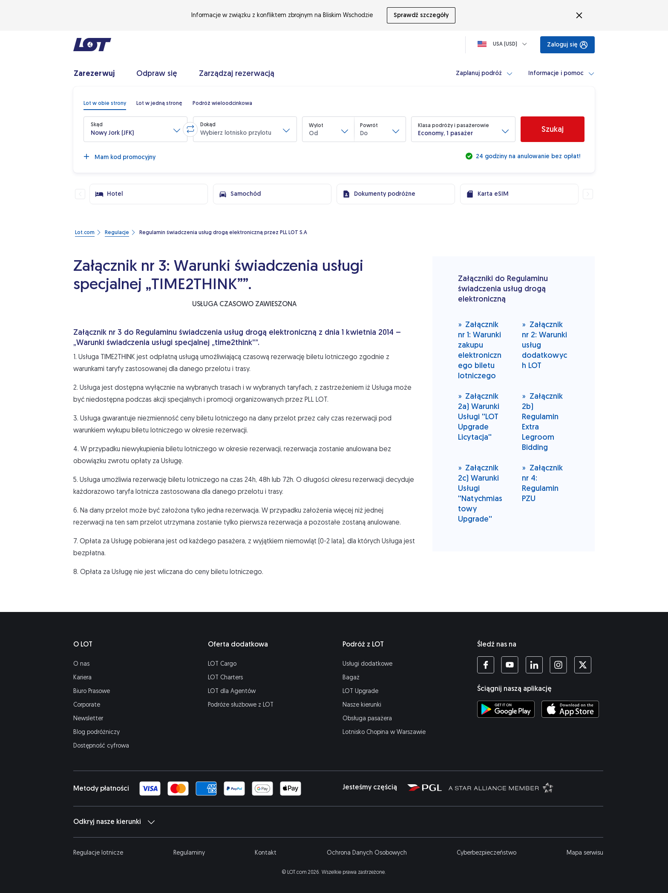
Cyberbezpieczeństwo (486, 852)
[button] (135, 129)
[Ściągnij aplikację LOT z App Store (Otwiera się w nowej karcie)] (570, 709)
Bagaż (351, 677)
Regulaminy (189, 852)
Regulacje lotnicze (98, 852)
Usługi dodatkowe (367, 663)
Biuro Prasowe (91, 691)
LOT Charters (225, 677)
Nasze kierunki (362, 704)
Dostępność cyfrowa (101, 745)
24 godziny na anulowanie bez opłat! (527, 156)
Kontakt (265, 852)
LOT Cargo (222, 663)
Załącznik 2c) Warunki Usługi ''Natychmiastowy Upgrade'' (480, 493)
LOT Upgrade (360, 691)
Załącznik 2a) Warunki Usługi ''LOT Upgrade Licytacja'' (478, 416)
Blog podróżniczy (96, 732)
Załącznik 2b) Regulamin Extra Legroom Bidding (542, 421)
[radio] (105, 103)
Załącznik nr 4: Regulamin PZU (542, 483)
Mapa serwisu (585, 852)
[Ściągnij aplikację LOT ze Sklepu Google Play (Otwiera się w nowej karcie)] (506, 709)
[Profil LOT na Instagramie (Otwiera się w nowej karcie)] (558, 664)
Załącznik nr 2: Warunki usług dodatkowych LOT (544, 344)
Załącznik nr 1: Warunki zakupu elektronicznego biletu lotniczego (479, 349)
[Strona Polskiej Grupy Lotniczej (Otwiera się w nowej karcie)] (424, 787)
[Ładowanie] (504, 44)
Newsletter (88, 718)
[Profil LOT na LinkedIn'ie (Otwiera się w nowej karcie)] (534, 664)
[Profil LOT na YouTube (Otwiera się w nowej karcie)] (509, 664)
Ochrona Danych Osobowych (367, 852)
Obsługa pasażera (367, 718)
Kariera (82, 677)
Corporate (86, 704)
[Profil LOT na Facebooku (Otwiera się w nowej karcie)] (485, 664)
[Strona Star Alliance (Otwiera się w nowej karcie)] (501, 787)
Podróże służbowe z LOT (241, 704)
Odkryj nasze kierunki (114, 822)
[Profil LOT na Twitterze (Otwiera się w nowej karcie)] (582, 664)
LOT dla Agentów (232, 691)
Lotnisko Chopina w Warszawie (384, 732)
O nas (81, 663)
